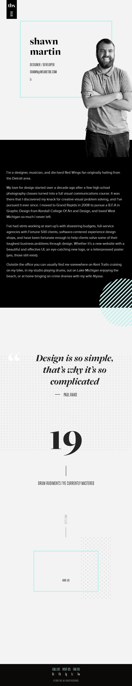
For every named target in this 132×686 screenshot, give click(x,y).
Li (31, 79)
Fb (60, 674)
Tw (78, 674)
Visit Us (66, 669)
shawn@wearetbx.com (43, 72)
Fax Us (76, 669)
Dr (53, 674)
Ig (66, 674)
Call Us (56, 669)
